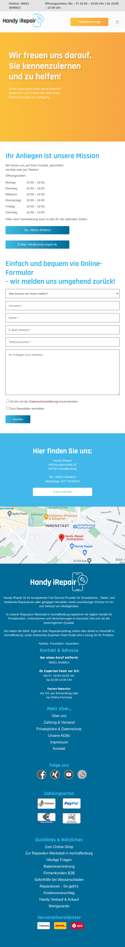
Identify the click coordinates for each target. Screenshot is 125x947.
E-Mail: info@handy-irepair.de (37, 244)
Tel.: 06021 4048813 (37, 230)
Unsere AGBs (59, 736)
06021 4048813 (59, 662)
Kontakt (59, 749)
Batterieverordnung (59, 866)
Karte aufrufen (62, 491)
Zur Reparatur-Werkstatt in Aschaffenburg (59, 853)
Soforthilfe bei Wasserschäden (59, 880)
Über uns (59, 716)
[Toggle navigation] (117, 22)
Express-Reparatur (59, 689)
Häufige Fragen (59, 860)
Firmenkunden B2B (59, 873)
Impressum (59, 742)
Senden (18, 419)
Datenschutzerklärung (43, 401)
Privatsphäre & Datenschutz (59, 729)
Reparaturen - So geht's (59, 886)
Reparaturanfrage (89, 21)
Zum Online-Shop (59, 847)
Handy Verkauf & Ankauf (59, 899)
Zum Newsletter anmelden (25, 408)
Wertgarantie (59, 906)
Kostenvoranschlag (59, 893)
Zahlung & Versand (59, 722)
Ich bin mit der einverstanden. (42, 401)
